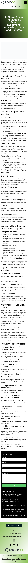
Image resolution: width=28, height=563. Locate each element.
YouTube (18, 329)
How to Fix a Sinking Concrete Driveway (13, 515)
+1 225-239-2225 (15, 534)
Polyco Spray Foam (10, 312)
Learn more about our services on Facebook (12, 327)
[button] (25, 2)
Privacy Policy (16, 559)
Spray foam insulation (6, 81)
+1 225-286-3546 (15, 321)
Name (4, 457)
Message (5, 473)
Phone (4, 462)
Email (3, 468)
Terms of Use (6, 559)
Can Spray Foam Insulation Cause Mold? (13, 505)
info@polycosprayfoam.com (8, 323)
